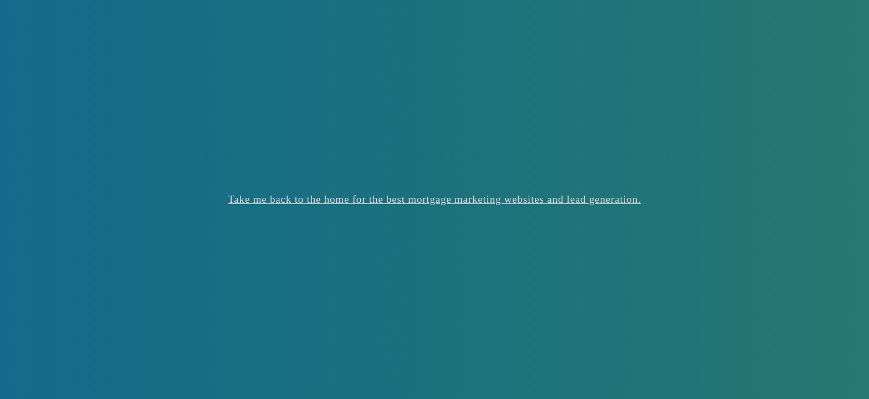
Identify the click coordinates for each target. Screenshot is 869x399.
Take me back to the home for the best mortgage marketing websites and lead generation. (434, 199)
